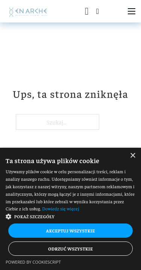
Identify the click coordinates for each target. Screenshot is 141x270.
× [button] (132, 156)
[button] (70, 216)
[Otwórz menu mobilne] (131, 11)
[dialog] (70, 209)
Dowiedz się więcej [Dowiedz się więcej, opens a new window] (60, 209)
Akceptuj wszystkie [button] (70, 231)
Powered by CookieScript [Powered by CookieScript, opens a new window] (33, 262)
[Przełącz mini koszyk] (87, 11)
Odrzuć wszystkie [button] (70, 249)
